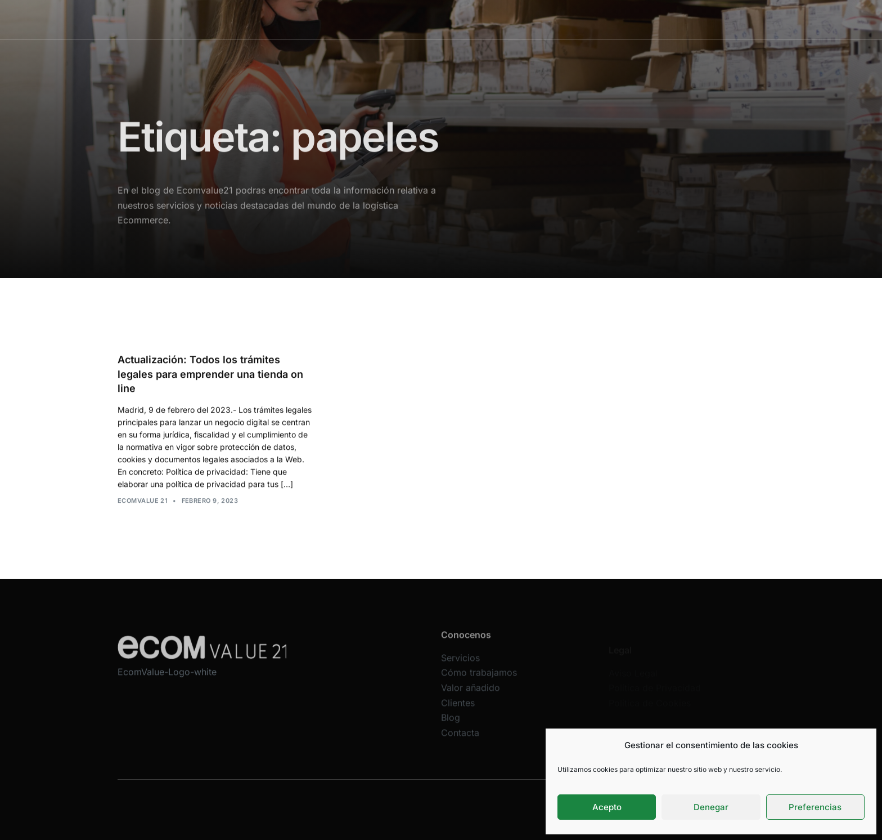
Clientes (567, 19)
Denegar (711, 807)
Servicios (366, 19)
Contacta (651, 19)
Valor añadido (510, 19)
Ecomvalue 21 (143, 501)
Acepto (607, 807)
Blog (608, 19)
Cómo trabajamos (434, 19)
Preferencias (815, 807)
